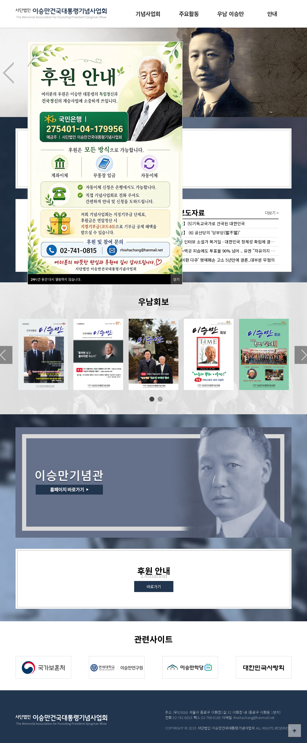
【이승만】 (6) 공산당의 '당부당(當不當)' (204, 232)
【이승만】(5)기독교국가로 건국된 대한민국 (206, 223)
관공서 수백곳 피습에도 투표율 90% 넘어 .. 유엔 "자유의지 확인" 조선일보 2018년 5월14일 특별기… (222, 251)
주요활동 (189, 14)
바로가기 (154, 586)
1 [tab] (151, 399)
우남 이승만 (230, 14)
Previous (8, 73)
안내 (272, 14)
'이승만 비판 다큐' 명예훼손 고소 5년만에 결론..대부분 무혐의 (221, 260)
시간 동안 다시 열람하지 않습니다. (56, 279)
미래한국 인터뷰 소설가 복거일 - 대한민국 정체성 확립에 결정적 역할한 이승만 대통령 (222, 242)
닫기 (176, 279)
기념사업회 (148, 14)
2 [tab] (160, 399)
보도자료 (185, 212)
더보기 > (272, 213)
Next (298, 73)
